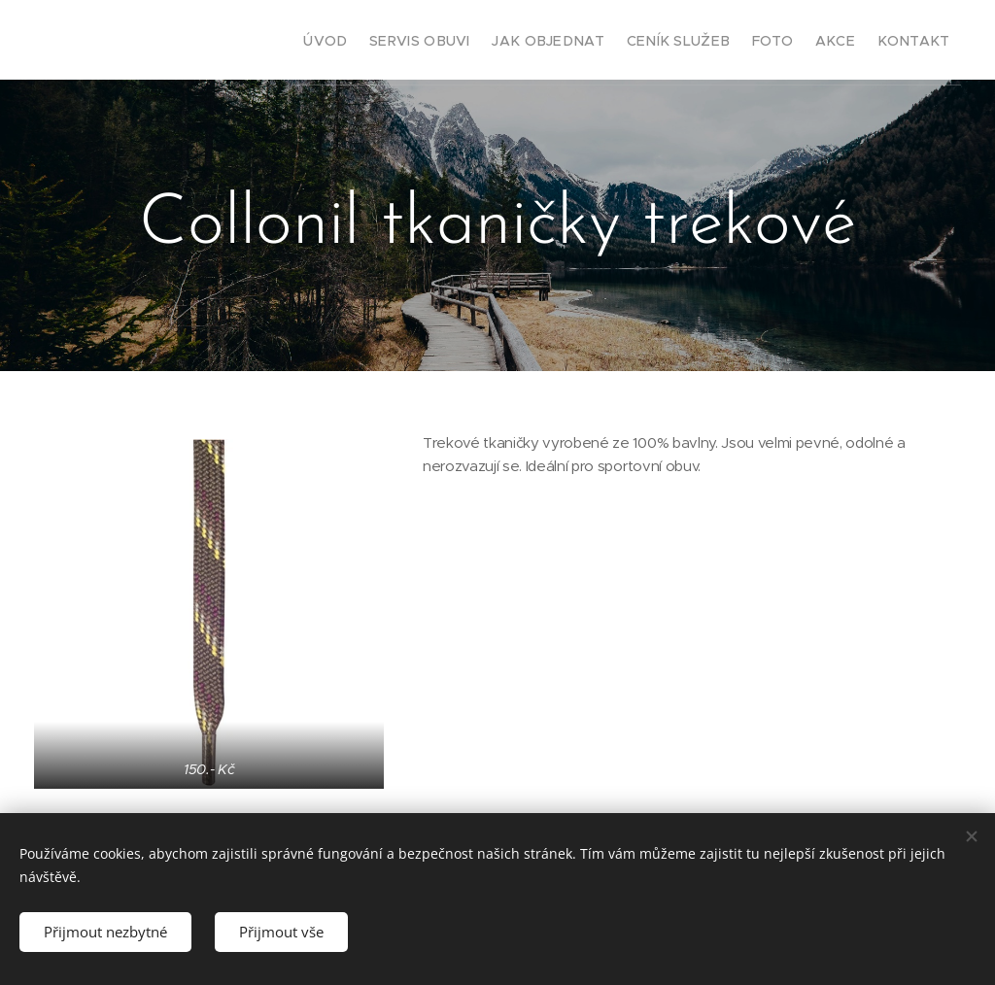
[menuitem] (289, 40)
